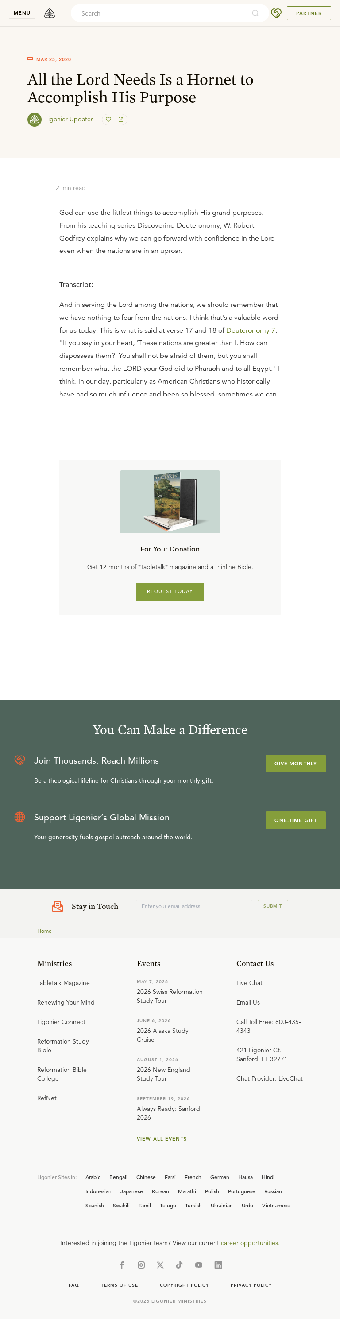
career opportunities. (250, 1243)
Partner (309, 13)
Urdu (247, 1205)
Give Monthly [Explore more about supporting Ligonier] (295, 763)
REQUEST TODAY (170, 591)
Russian (273, 1191)
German (219, 1176)
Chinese (146, 1176)
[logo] (49, 13)
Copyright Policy (184, 1285)
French (193, 1176)
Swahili (121, 1205)
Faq (74, 1285)
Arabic (92, 1176)
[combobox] (158, 13)
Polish (212, 1191)
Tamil (145, 1205)
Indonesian (98, 1191)
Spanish (94, 1205)
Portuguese (241, 1191)
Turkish (193, 1205)
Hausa (245, 1176)
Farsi (170, 1176)
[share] (120, 119)
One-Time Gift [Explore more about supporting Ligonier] (295, 820)
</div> (170, 334)
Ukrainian (222, 1205)
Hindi (268, 1176)
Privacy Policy (251, 1285)
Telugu (168, 1205)
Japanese (131, 1191)
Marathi (187, 1191)
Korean (160, 1191)
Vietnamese (276, 1205)
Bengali (118, 1176)
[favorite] (109, 119)
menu (22, 13)
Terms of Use (119, 1285)
